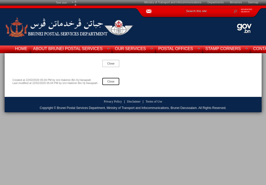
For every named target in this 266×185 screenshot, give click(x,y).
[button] (235, 11)
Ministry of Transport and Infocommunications (172, 2)
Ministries (236, 2)
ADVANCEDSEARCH (246, 10)
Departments (216, 2)
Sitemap (253, 2)
